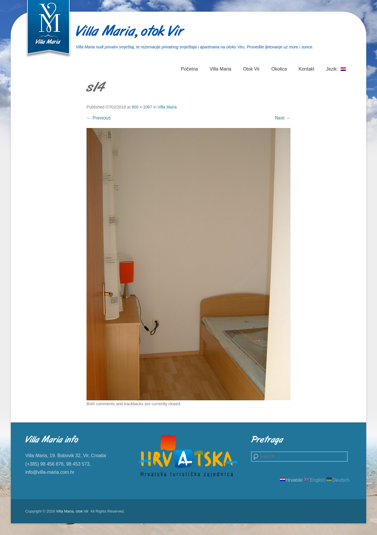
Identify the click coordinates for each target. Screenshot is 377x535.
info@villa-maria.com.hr (49, 472)
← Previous (99, 117)
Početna (189, 68)
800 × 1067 (142, 107)
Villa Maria (220, 68)
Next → (282, 117)
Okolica (279, 68)
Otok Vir (251, 68)
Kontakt (306, 68)
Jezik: (336, 72)
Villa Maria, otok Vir (129, 32)
